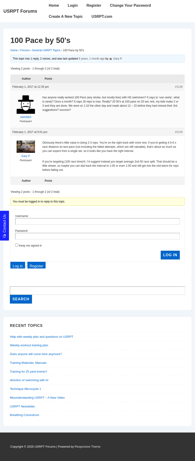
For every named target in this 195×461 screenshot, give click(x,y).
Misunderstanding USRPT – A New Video (37, 397)
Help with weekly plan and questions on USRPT (41, 336)
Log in (18, 266)
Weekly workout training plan (29, 345)
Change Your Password (130, 5)
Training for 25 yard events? (28, 371)
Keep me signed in (30, 245)
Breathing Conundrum (24, 415)
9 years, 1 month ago (92, 58)
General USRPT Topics (46, 50)
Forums (25, 50)
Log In (170, 255)
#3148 (179, 86)
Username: (22, 216)
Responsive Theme (87, 446)
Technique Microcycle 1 (25, 389)
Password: (21, 230)
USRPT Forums (20, 11)
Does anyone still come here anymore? (36, 354)
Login (73, 5)
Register (94, 5)
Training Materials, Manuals (28, 363)
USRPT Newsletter (22, 406)
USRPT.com (102, 16)
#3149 (179, 132)
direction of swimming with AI (29, 380)
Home (54, 5)
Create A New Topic (66, 16)
